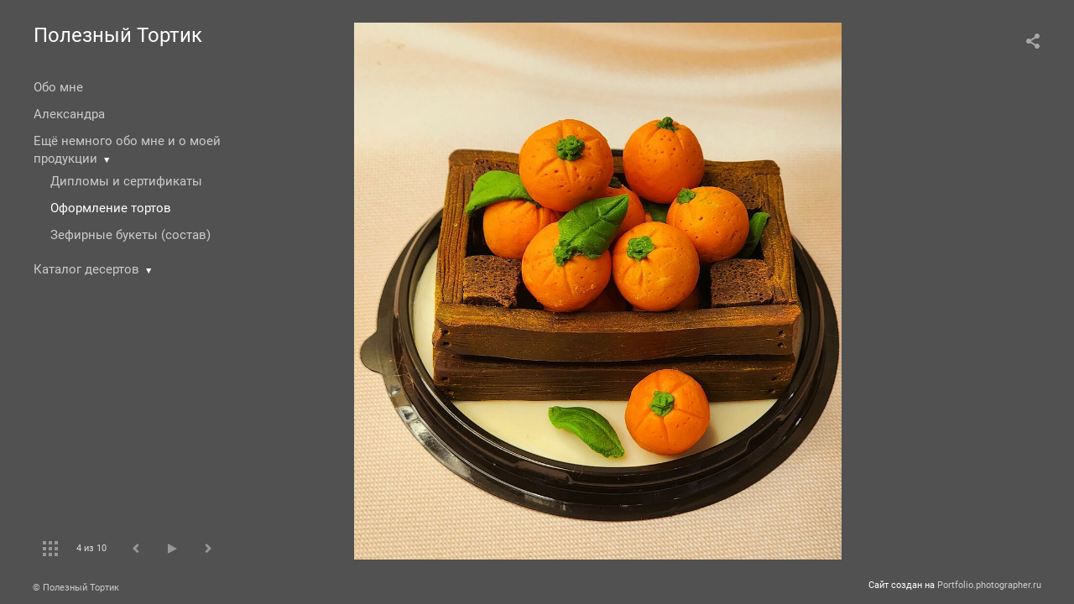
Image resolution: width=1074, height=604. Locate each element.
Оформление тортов (110, 208)
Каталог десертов (86, 269)
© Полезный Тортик (76, 587)
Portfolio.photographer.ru (989, 585)
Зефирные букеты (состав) (130, 234)
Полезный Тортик (118, 35)
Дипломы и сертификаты (126, 181)
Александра (69, 114)
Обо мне (58, 87)
